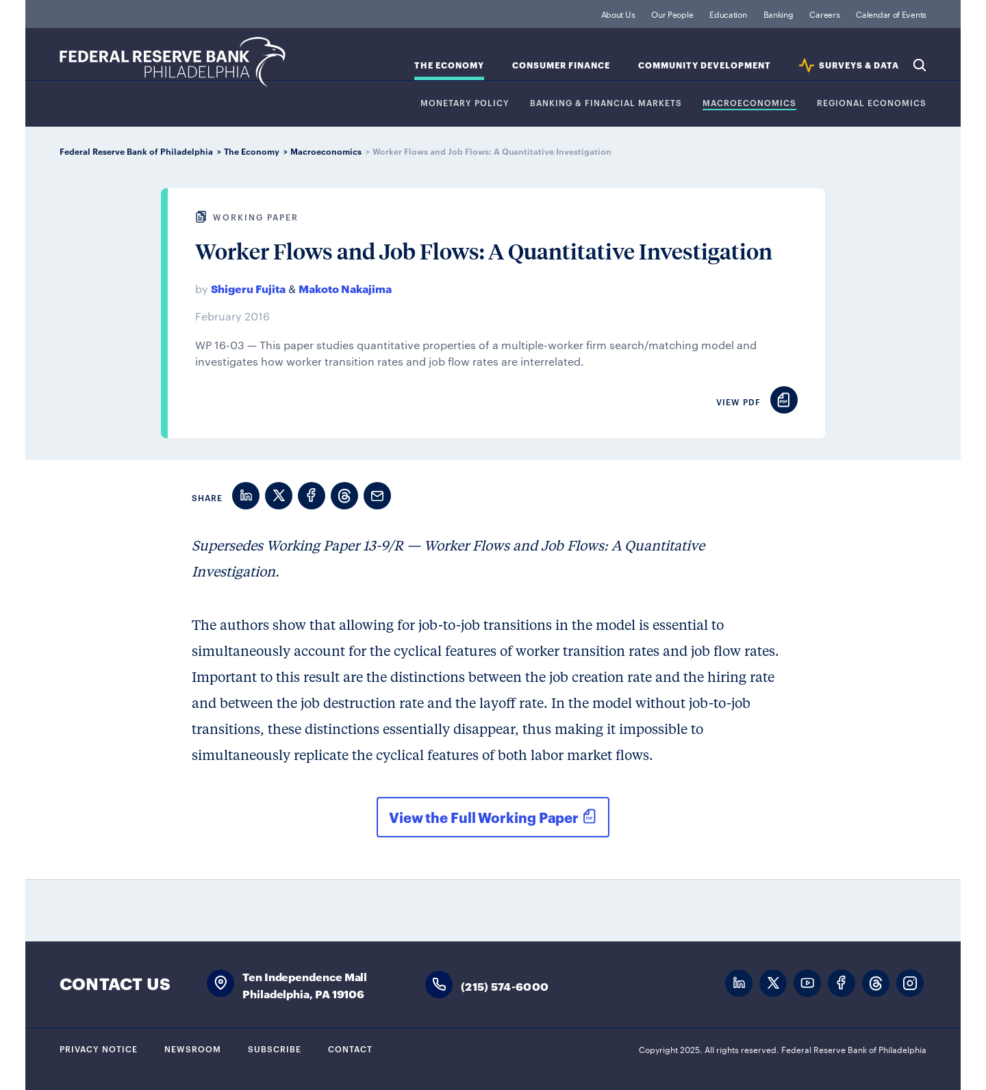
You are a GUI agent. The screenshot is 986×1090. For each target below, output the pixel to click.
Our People (672, 14)
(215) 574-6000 (504, 985)
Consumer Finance (561, 65)
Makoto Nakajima (345, 288)
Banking (778, 14)
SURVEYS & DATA (859, 65)
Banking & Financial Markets (606, 103)
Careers (824, 14)
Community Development (704, 65)
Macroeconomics (749, 103)
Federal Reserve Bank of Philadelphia (173, 62)
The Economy (449, 65)
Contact (350, 1048)
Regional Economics (871, 103)
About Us (618, 14)
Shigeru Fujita (248, 288)
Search (920, 65)
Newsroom (192, 1048)
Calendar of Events (891, 14)
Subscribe (274, 1048)
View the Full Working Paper (484, 816)
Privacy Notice (99, 1048)
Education (727, 14)
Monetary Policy (464, 103)
